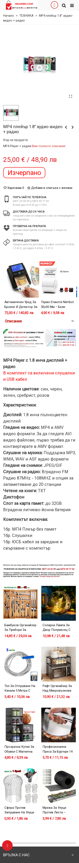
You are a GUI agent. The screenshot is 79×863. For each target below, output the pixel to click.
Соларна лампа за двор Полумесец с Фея (57, 630)
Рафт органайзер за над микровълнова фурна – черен (57, 690)
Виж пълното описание (49, 146)
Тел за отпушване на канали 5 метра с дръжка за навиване (20, 690)
